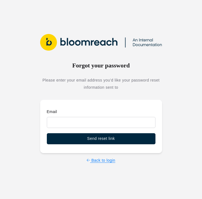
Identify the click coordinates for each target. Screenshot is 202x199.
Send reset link (101, 138)
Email (52, 111)
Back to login (101, 160)
